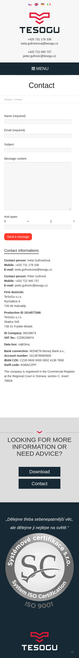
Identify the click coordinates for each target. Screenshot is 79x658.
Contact (39, 483)
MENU (39, 68)
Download (39, 471)
